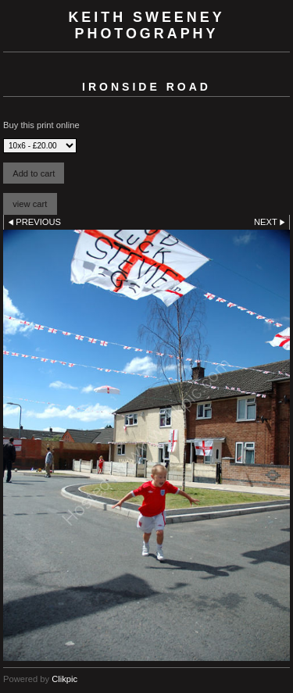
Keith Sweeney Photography (146, 25)
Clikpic (64, 679)
